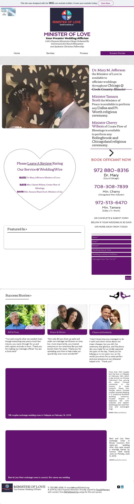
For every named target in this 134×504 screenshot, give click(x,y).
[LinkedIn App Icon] (122, 487)
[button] (45, 96)
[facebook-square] (118, 487)
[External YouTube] (56, 392)
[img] (12, 239)
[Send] (128, 278)
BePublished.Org (71, 492)
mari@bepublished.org (78, 487)
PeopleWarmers (103, 490)
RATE (22, 177)
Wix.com (91, 492)
